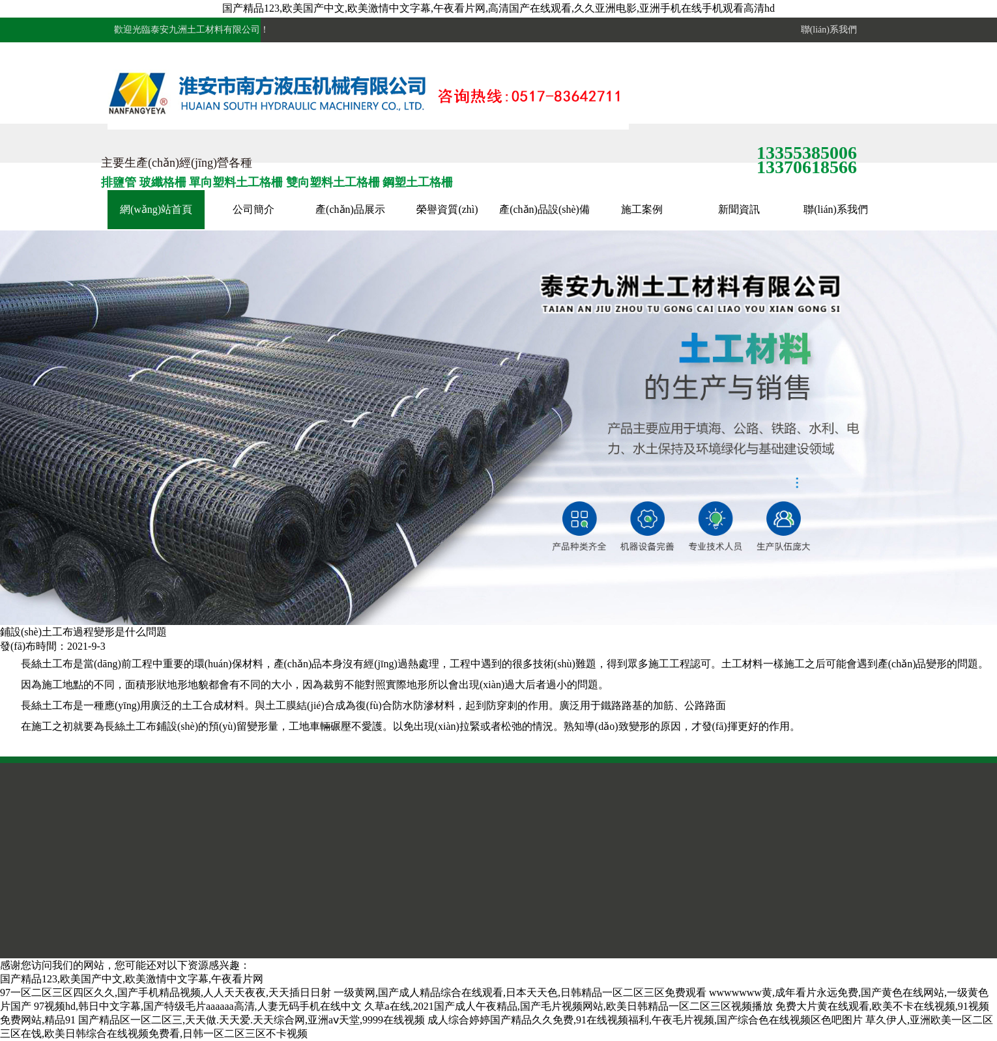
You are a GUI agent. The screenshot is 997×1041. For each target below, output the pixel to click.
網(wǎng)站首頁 (156, 209)
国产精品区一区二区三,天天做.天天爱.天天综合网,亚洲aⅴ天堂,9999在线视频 (251, 1019)
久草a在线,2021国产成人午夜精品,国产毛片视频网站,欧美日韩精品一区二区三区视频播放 (568, 1006)
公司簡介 (253, 209)
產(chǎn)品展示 (350, 209)
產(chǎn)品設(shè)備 (544, 209)
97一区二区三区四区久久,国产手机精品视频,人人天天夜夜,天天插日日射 (165, 992)
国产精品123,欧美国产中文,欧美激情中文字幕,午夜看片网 (131, 978)
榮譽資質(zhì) (447, 209)
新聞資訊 (739, 209)
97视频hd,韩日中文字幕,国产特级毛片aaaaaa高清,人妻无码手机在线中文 (198, 1006)
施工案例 (642, 209)
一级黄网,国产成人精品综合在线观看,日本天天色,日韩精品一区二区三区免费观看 (520, 992)
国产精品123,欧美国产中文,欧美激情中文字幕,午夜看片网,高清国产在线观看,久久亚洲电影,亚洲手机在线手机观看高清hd (498, 8)
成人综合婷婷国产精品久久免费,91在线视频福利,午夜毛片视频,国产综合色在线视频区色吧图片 (645, 1019)
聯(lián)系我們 (826, 30)
